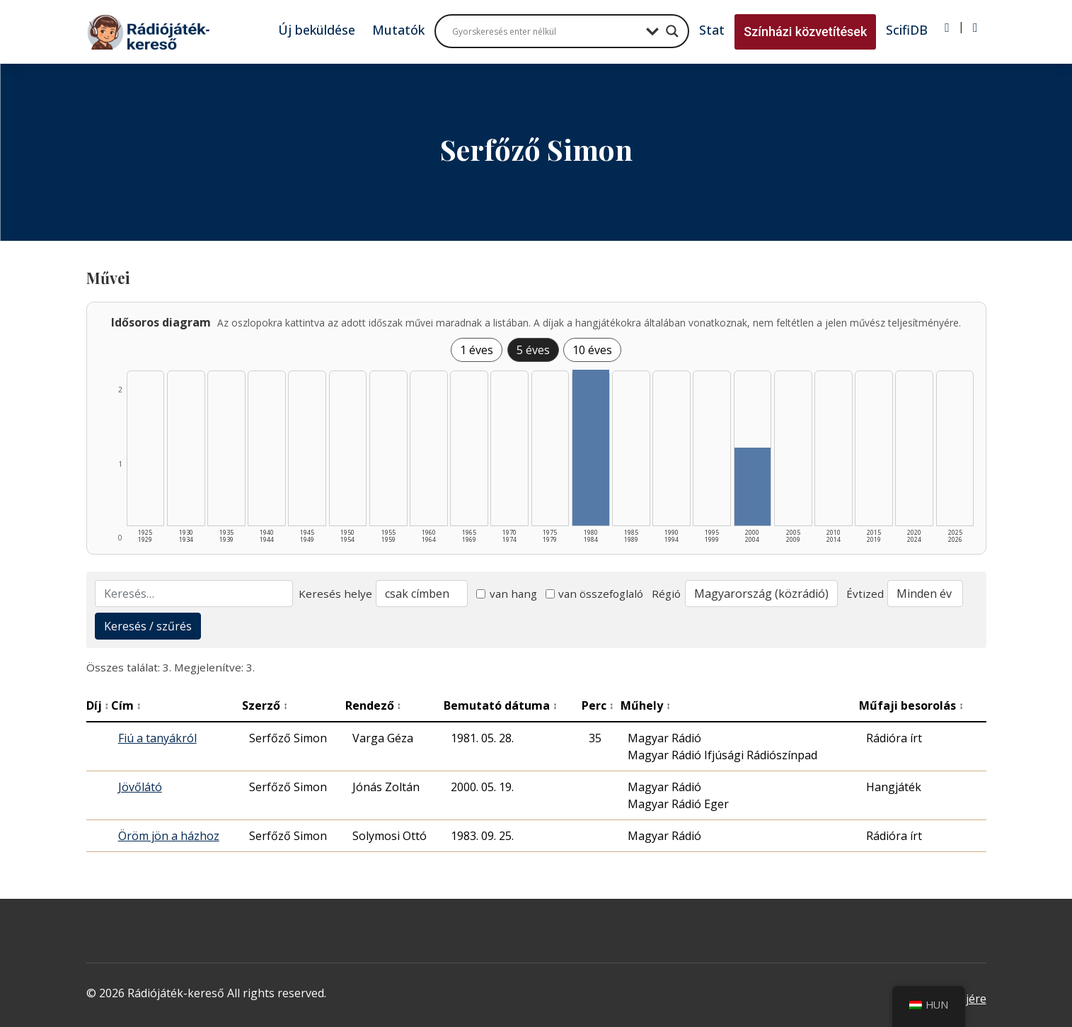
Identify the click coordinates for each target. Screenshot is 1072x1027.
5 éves (533, 350)
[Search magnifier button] (672, 31)
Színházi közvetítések (805, 31)
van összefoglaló (595, 593)
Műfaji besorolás (911, 705)
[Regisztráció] (975, 27)
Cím (126, 705)
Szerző (265, 705)
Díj (98, 705)
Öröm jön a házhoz (168, 836)
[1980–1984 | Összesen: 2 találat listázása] (590, 448)
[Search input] (545, 31)
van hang (506, 593)
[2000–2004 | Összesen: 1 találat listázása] (752, 487)
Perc (598, 705)
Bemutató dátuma (501, 705)
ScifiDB (907, 29)
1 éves (476, 350)
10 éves (592, 350)
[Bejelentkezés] (947, 27)
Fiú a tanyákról (157, 738)
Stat (712, 29)
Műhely (646, 705)
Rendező (373, 705)
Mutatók (398, 29)
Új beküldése (316, 29)
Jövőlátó (140, 787)
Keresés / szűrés (148, 626)
